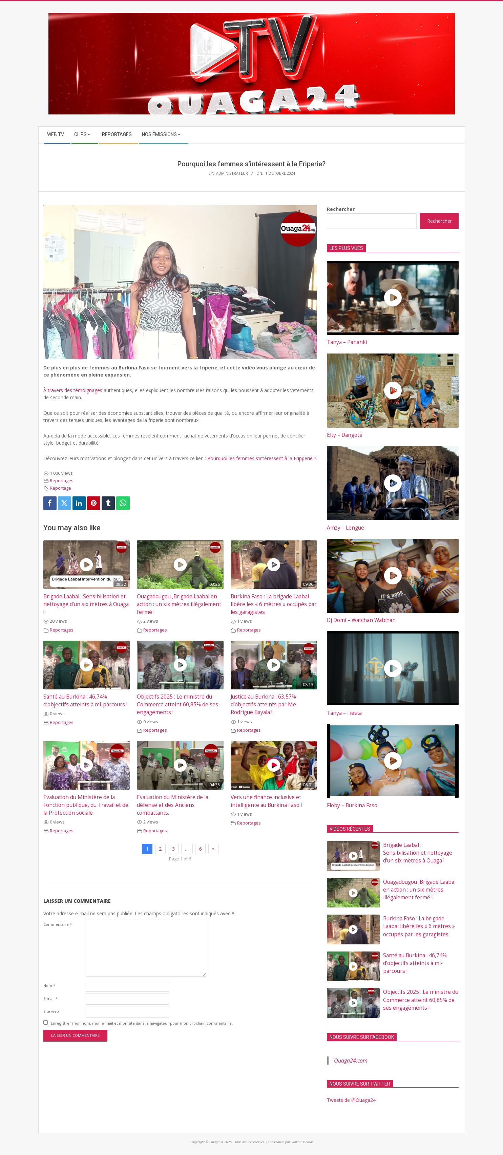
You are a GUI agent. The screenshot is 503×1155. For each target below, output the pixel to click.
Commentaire (57, 924)
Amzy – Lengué (345, 527)
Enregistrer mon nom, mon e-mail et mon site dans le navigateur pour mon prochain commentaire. (142, 1023)
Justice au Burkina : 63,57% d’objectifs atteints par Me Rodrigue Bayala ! (263, 704)
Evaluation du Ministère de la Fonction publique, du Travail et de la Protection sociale (85, 805)
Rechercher (341, 209)
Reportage (60, 488)
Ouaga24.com (351, 1060)
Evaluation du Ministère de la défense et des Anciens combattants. (172, 805)
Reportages (62, 481)
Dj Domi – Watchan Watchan (361, 620)
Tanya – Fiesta (344, 712)
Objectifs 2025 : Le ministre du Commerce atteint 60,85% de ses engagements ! (177, 704)
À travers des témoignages (72, 390)
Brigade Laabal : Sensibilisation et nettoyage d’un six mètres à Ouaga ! (86, 604)
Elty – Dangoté (344, 435)
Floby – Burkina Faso (352, 805)
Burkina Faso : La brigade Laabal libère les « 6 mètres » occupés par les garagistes (274, 604)
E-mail (50, 998)
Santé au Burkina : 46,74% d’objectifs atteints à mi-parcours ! (415, 963)
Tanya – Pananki (347, 342)
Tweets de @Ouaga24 (351, 1100)
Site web (51, 1011)
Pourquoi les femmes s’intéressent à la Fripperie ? (261, 458)
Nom (49, 985)
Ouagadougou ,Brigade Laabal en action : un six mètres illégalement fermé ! (179, 604)
